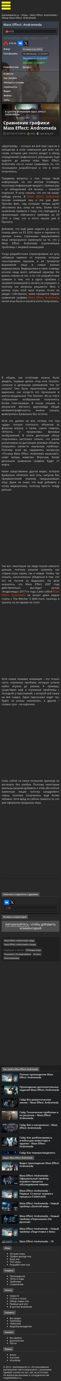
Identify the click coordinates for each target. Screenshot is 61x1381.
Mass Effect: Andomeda (43, 196)
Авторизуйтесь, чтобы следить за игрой (25, 37)
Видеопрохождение (21, 1326)
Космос (37, 954)
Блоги (13, 1354)
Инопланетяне (11, 958)
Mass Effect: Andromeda (43, 15)
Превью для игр (19, 1303)
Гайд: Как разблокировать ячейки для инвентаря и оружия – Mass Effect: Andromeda (36, 1142)
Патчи (13, 1343)
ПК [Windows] (29, 53)
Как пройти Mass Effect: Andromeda (20, 1069)
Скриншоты (10, 86)
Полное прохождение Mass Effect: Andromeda (36, 1076)
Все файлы (16, 1337)
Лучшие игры (17, 1253)
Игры (25, 15)
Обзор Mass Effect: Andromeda (19, 17)
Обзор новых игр (19, 1301)
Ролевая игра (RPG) (32, 49)
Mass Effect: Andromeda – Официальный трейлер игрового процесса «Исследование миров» (35, 1180)
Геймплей (15, 1323)
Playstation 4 (29, 58)
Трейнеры (15, 1281)
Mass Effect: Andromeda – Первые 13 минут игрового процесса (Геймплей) (36, 1193)
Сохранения (16, 1284)
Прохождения (17, 1276)
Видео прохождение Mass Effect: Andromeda (39, 1164)
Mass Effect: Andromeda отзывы (20, 944)
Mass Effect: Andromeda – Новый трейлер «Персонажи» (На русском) (39, 1218)
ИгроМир (15, 1360)
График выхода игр (20, 1256)
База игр (15, 1259)
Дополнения (17, 1340)
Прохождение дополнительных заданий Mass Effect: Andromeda (39, 1088)
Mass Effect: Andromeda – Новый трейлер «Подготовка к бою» (39, 1230)
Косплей (14, 1357)
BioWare (27, 67)
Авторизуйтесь (17, 924)
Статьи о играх (18, 1298)
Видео (7, 91)
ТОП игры (15, 1261)
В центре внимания (21, 1306)
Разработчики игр (20, 1264)
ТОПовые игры (33, 950)
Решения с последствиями (17, 954)
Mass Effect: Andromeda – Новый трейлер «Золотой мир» (39, 1205)
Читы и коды (17, 1278)
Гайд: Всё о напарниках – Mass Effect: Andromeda (38, 1126)
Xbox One (28, 62)
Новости (8, 73)
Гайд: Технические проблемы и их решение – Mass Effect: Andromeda (39, 1115)
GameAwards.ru (10, 15)
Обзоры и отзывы (14, 82)
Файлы (8, 95)
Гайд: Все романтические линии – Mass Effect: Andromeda (39, 1101)
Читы (7, 99)
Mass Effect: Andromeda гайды (19, 940)
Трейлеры (15, 1320)
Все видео (15, 1318)
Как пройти (10, 78)
